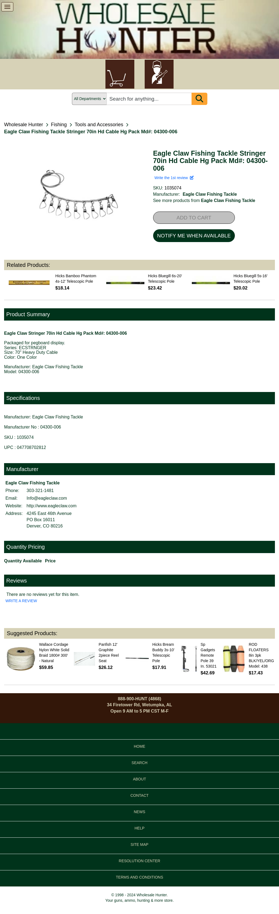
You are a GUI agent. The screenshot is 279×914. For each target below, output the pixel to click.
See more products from (204, 200)
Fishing (59, 124)
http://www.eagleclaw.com (52, 505)
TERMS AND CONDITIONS (139, 877)
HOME (139, 746)
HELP (140, 828)
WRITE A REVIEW (21, 601)
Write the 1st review (174, 178)
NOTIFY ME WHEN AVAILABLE (194, 236)
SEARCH (139, 763)
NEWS (139, 812)
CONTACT (140, 795)
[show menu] (7, 6)
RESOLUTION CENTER (139, 861)
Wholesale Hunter (23, 124)
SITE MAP (139, 844)
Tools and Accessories (99, 124)
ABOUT (139, 779)
